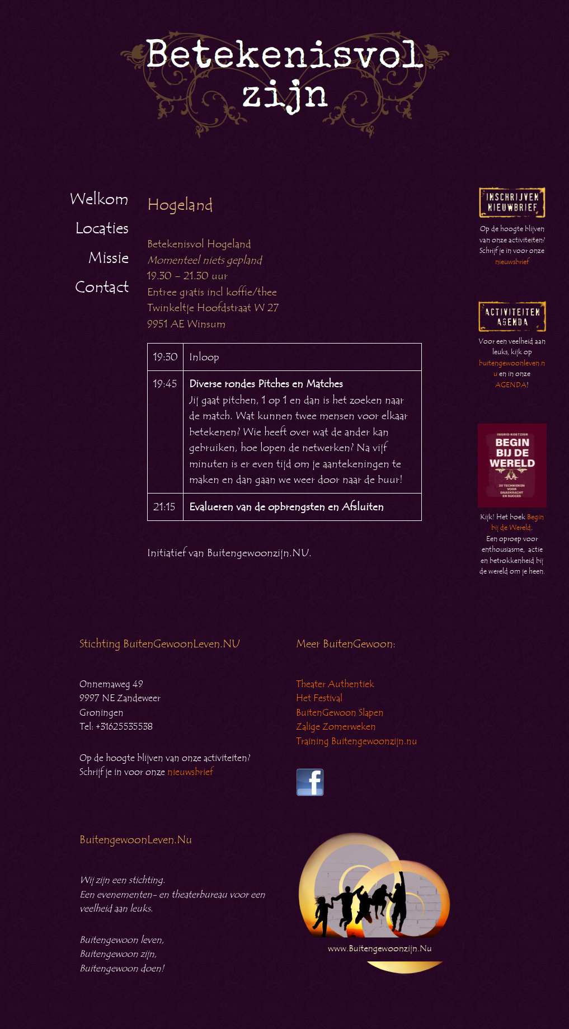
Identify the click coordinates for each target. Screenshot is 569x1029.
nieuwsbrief (512, 261)
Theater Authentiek (335, 684)
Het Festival (319, 698)
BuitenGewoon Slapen (340, 713)
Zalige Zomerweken (336, 727)
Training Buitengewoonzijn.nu (356, 741)
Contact (102, 287)
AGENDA (510, 384)
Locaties (102, 228)
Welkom (99, 199)
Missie (108, 258)
